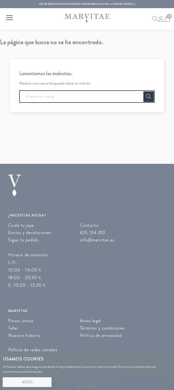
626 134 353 (92, 232)
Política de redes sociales (32, 350)
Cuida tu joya (21, 225)
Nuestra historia (24, 335)
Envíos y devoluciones (29, 232)
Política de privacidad (101, 335)
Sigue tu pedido (23, 240)
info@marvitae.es (97, 240)
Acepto (27, 382)
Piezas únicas (21, 321)
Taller (13, 328)
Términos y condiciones (102, 328)
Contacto (89, 225)
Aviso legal (90, 321)
